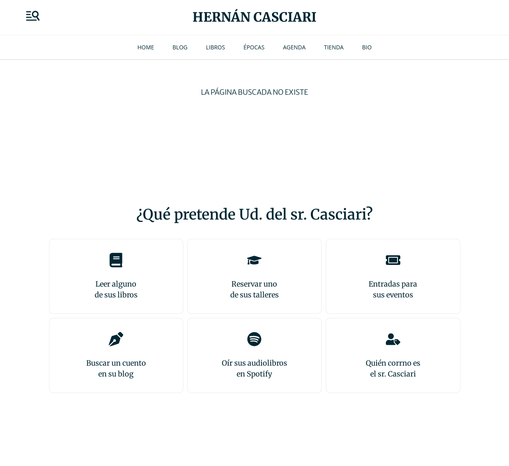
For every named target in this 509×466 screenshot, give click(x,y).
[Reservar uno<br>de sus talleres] (254, 260)
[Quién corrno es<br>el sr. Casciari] (393, 339)
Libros (215, 47)
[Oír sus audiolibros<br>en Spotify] (254, 339)
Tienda (334, 47)
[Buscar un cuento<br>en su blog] (116, 339)
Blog (179, 47)
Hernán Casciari (254, 17)
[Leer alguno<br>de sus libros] (116, 260)
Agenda (294, 47)
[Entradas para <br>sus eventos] (393, 260)
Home (145, 47)
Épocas (253, 47)
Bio (367, 47)
